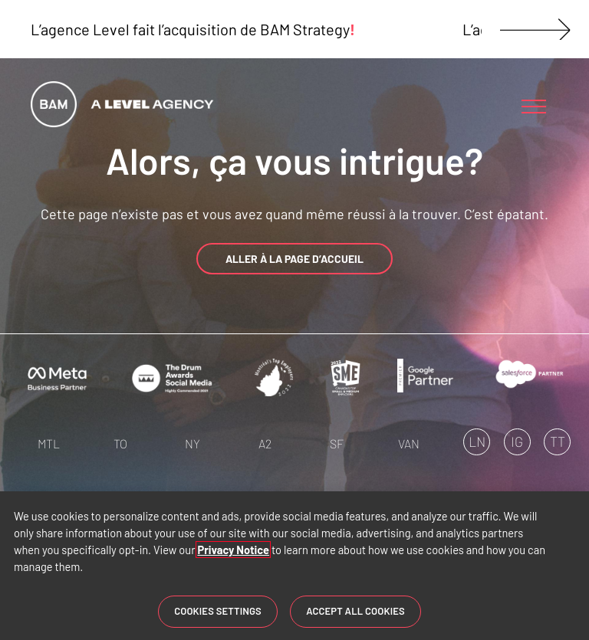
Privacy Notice (233, 549)
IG (517, 441)
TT (557, 441)
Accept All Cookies (355, 611)
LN (477, 441)
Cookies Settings (218, 611)
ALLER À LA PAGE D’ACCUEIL (294, 258)
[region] (294, 565)
